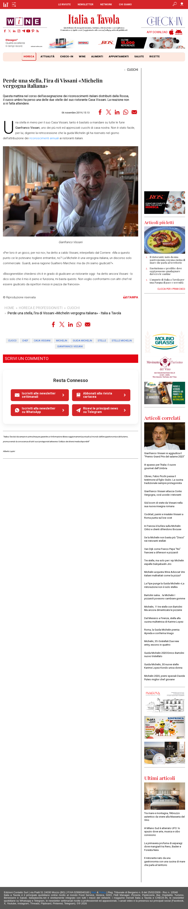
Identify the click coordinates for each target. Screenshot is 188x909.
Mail (93, 892)
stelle (102, 340)
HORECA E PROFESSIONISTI (40, 308)
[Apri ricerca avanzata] (175, 4)
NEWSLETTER (85, 4)
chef (25, 340)
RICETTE (154, 56)
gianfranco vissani (70, 346)
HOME (9, 308)
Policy (102, 892)
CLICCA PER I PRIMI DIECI (171, 288)
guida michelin (82, 340)
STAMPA (130, 297)
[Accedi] (182, 4)
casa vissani (42, 340)
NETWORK (106, 4)
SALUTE (139, 56)
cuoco (12, 340)
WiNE (82, 56)
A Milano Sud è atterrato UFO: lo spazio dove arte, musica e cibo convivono (162, 831)
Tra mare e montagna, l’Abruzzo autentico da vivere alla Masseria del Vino (164, 816)
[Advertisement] (164, 129)
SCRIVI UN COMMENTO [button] (26, 358)
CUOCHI (132, 70)
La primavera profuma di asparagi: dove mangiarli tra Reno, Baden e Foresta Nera (163, 846)
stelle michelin (122, 340)
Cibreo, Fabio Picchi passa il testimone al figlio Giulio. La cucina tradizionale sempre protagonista (163, 480)
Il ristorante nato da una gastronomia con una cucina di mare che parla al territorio (164, 861)
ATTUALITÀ (47, 56)
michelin (61, 340)
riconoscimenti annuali (44, 138)
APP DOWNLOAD (157, 32)
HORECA (29, 56)
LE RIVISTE (64, 4)
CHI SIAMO (125, 4)
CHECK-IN (66, 56)
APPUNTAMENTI (119, 56)
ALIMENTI (97, 56)
